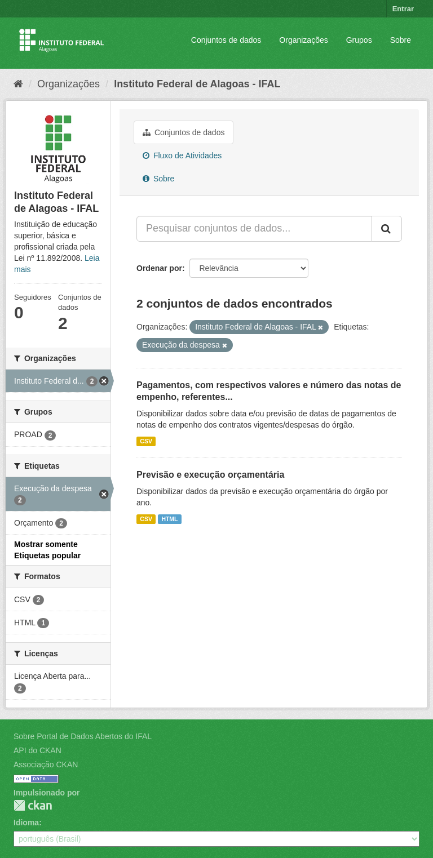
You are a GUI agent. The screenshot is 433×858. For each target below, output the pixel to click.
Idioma (26, 822)
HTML (169, 518)
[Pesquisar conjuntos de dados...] (254, 229)
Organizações (303, 40)
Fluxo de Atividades (182, 155)
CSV (146, 441)
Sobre (400, 40)
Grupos (359, 40)
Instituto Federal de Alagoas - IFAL (197, 84)
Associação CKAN (46, 764)
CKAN (33, 805)
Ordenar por (159, 268)
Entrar (403, 9)
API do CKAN (37, 750)
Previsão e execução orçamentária (210, 474)
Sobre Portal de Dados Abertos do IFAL (83, 736)
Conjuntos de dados (226, 40)
